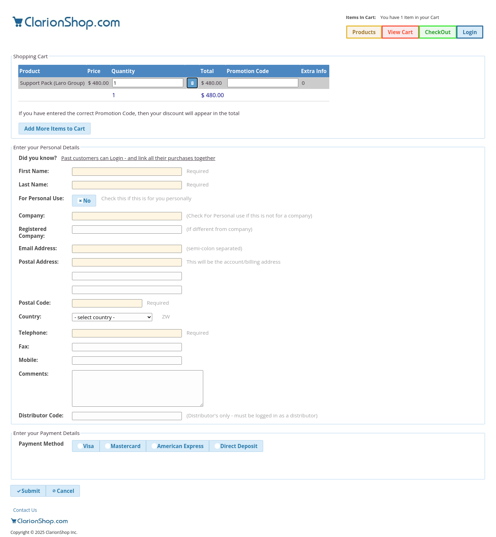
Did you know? (37, 157)
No (84, 200)
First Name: (34, 171)
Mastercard (123, 446)
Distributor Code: (41, 415)
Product (29, 71)
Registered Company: (32, 232)
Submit (28, 490)
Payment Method (41, 443)
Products (363, 32)
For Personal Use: (41, 198)
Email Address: (38, 248)
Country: (30, 316)
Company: (32, 215)
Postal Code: (35, 302)
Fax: (24, 346)
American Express (178, 446)
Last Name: (33, 184)
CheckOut (438, 32)
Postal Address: (39, 261)
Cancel (62, 490)
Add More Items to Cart (54, 128)
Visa (86, 446)
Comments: (33, 373)
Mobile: (28, 359)
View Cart (400, 32)
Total (207, 71)
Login (470, 32)
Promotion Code (248, 71)
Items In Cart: (361, 17)
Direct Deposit (236, 446)
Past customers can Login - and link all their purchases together (138, 157)
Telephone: (33, 332)
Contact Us (25, 510)
